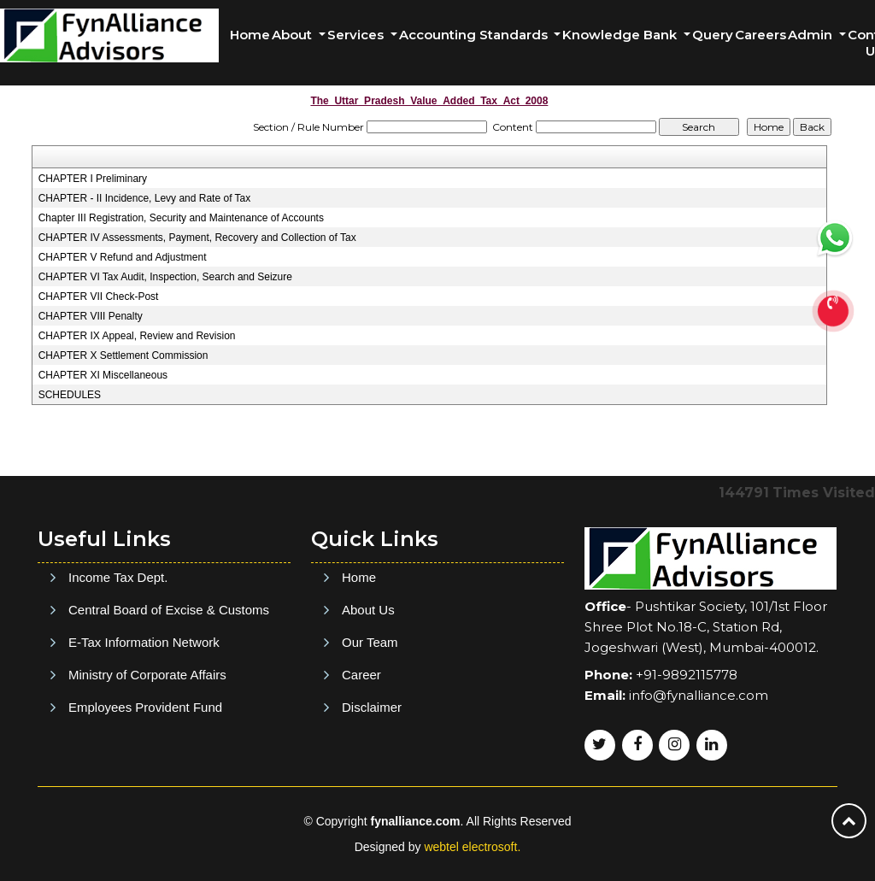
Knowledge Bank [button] (621, 34)
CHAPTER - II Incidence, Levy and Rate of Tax (144, 198)
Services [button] (357, 34)
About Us (368, 691)
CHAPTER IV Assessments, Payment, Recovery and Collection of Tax (197, 238)
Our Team (370, 724)
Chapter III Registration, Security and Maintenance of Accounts (181, 218)
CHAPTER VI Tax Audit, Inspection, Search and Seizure (165, 277)
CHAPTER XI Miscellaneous (102, 375)
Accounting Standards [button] (475, 34)
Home (250, 34)
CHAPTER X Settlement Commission (123, 355)
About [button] (293, 34)
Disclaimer (372, 789)
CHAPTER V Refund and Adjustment (122, 257)
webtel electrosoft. (472, 847)
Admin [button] (812, 34)
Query (712, 34)
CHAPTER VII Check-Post (98, 296)
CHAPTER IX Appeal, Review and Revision (137, 336)
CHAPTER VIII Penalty (90, 316)
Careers (760, 34)
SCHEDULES (69, 395)
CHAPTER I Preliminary (92, 179)
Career (361, 756)
